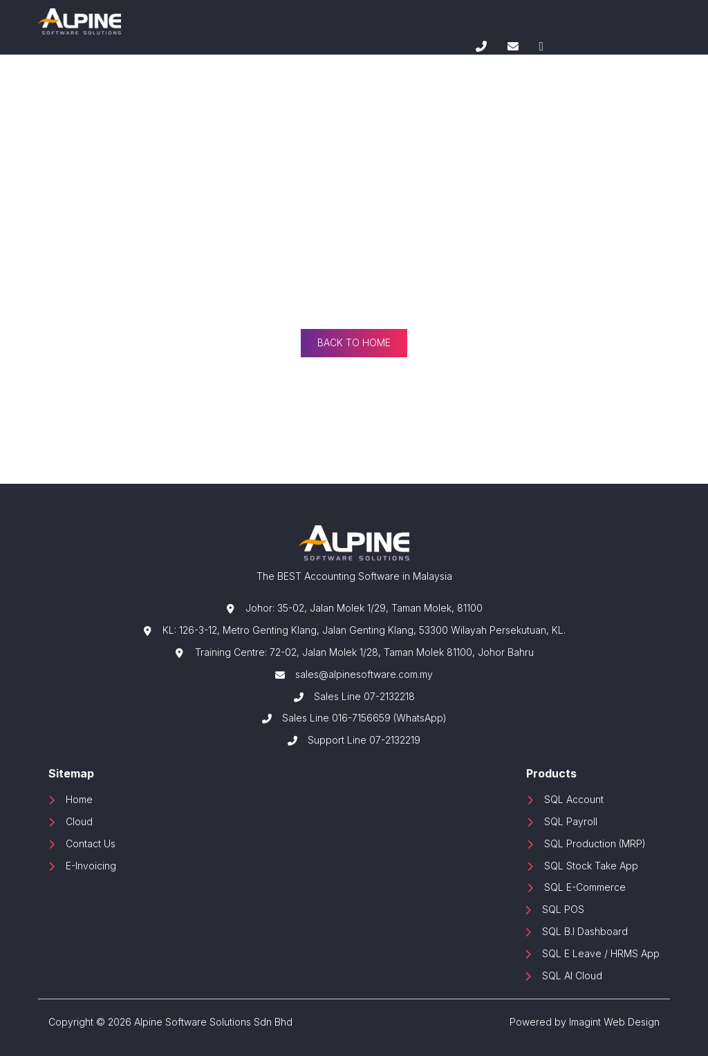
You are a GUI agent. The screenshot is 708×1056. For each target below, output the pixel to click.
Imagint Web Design (614, 1022)
